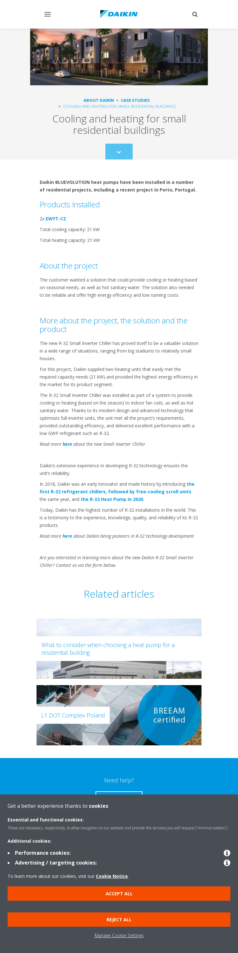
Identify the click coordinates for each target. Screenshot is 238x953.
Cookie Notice (112, 876)
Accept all (119, 894)
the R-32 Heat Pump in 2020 (112, 499)
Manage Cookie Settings (119, 935)
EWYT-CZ (56, 219)
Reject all (119, 920)
